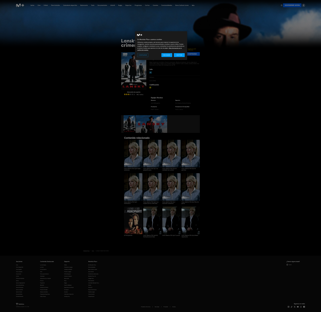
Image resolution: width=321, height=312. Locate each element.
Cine (39, 5)
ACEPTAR (179, 55)
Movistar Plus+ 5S (92, 276)
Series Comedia (19, 289)
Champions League (68, 267)
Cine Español (19, 269)
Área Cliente (91, 271)
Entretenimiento (19, 296)
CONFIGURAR (143, 55)
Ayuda (289, 265)
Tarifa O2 (90, 287)
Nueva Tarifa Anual (92, 289)
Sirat (41, 271)
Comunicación (91, 294)
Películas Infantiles (20, 278)
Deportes (128, 5)
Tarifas (89, 285)
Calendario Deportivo (69, 294)
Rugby (120, 5)
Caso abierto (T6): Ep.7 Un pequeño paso (150, 169)
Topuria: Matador (68, 285)
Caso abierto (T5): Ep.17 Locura (171, 235)
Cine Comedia (19, 271)
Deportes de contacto (69, 287)
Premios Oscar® (43, 289)
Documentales (102, 5)
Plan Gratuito (55, 5)
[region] (161, 45)
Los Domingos (43, 265)
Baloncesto (84, 5)
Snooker (66, 291)
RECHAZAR (166, 55)
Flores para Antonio (44, 274)
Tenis (92, 5)
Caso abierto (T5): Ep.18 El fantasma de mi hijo (150, 236)
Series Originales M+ (20, 282)
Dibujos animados (44, 291)
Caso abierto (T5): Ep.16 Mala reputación (190, 236)
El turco (41, 280)
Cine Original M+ (19, 267)
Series (32, 5)
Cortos (147, 5)
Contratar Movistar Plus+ (93, 282)
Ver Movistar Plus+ (92, 265)
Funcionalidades (166, 5)
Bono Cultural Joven (182, 5)
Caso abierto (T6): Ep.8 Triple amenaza (132, 169)
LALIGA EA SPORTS (68, 269)
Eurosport (66, 289)
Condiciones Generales (93, 274)
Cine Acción (18, 274)
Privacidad (165, 306)
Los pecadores (43, 269)
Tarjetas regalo (91, 291)
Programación (91, 296)
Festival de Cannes (44, 287)
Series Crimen (19, 291)
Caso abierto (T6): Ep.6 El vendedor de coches (169, 169)
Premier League (67, 271)
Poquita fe (42, 282)
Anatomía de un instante (45, 278)
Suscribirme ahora (292, 5)
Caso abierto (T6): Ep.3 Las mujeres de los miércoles (150, 202)
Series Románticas (20, 285)
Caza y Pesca (43, 296)
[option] (130, 124)
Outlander (42, 276)
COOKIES (174, 306)
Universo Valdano (68, 276)
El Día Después (67, 274)
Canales (155, 5)
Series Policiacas (19, 287)
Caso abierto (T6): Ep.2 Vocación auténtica (168, 202)
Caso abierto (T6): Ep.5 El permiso (189, 169)
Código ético (91, 278)
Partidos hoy (67, 296)
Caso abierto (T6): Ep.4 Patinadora (130, 202)
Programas (138, 5)
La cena (42, 267)
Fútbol (46, 5)
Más (193, 5)
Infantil (112, 5)
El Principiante (128, 235)
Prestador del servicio (145, 306)
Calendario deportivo (70, 5)
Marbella (42, 285)
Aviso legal (157, 306)
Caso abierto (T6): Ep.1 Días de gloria (190, 202)
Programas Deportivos (45, 294)
